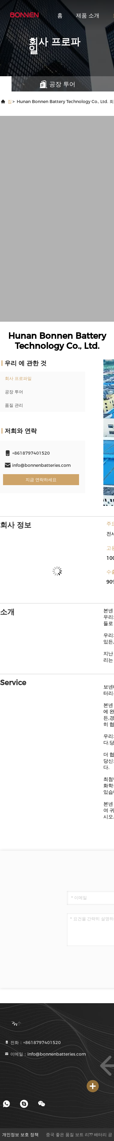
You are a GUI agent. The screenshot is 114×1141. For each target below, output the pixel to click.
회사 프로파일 (18, 378)
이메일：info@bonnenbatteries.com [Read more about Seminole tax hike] (45, 1054)
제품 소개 (87, 15)
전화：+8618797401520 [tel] (32, 1042)
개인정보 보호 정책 (20, 1134)
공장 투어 (14, 392)
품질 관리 (14, 405)
